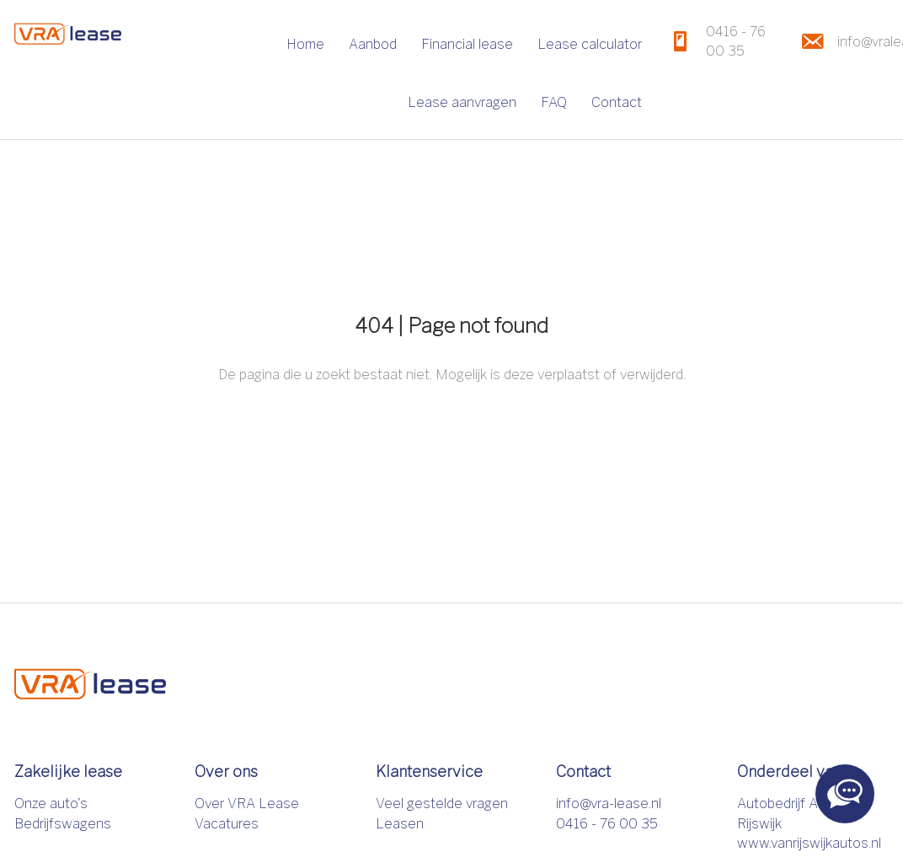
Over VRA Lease (247, 804)
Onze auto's (51, 804)
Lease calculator (589, 44)
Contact (616, 102)
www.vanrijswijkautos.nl (809, 843)
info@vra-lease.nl (608, 804)
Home (305, 44)
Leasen (400, 824)
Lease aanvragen (462, 102)
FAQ (554, 102)
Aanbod (373, 44)
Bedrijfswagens (62, 824)
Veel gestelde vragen (442, 804)
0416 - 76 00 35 (607, 824)
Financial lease (467, 44)
